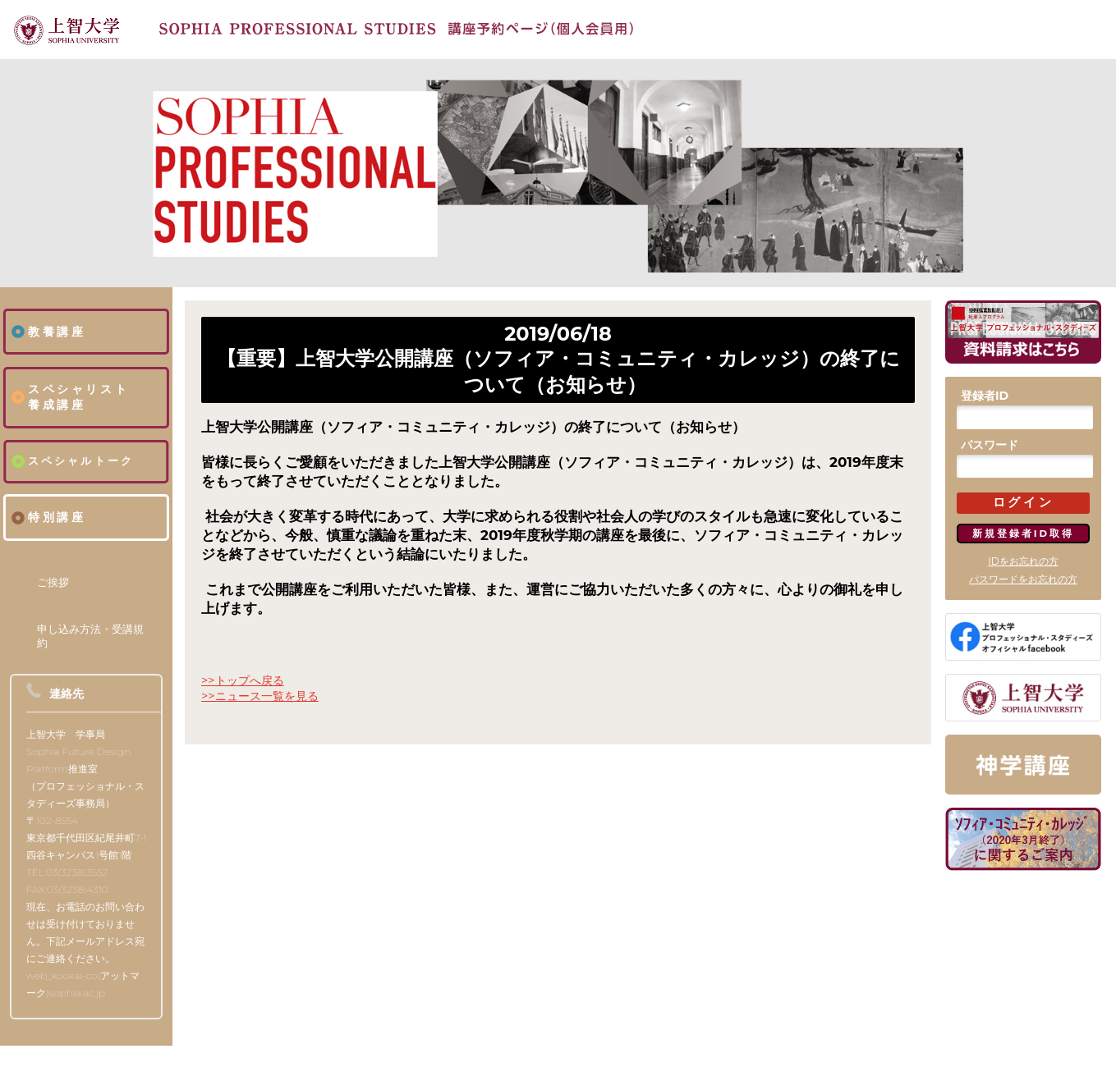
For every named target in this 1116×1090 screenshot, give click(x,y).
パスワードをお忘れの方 (1023, 579)
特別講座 (56, 517)
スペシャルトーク (81, 461)
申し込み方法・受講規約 (90, 636)
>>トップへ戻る (242, 680)
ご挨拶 (53, 582)
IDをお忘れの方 (1023, 561)
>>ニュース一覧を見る (260, 696)
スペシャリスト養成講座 (78, 397)
